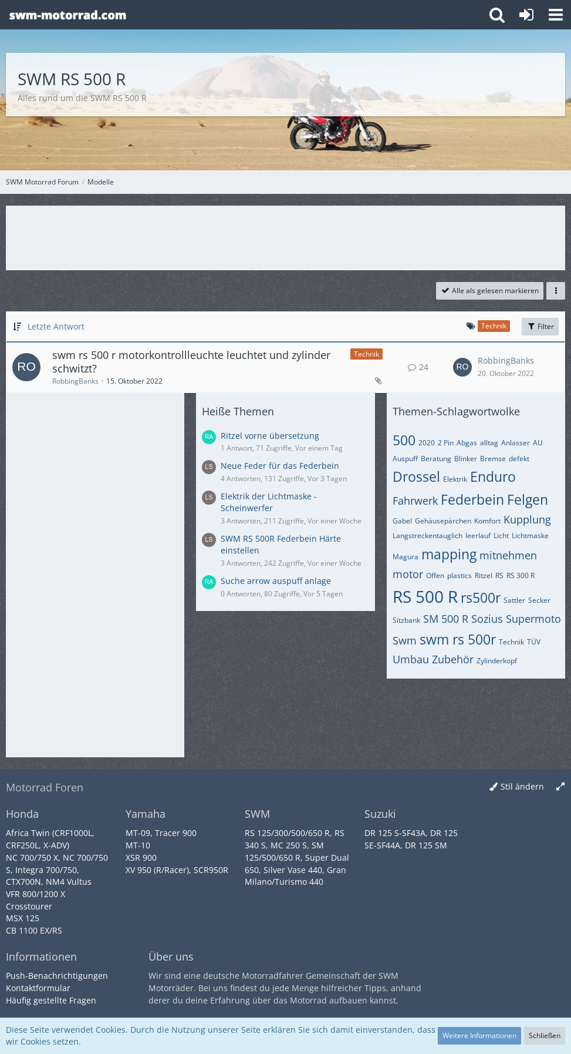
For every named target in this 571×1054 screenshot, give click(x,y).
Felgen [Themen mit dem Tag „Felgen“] (527, 499)
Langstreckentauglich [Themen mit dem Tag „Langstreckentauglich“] (427, 536)
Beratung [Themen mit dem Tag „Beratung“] (436, 459)
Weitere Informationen (479, 1035)
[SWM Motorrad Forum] (67, 14)
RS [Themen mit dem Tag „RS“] (499, 575)
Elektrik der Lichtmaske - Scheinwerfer (269, 502)
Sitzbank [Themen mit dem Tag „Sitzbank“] (406, 620)
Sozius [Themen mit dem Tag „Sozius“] (487, 619)
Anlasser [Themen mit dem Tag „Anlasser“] (515, 443)
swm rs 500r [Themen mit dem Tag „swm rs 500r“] (458, 639)
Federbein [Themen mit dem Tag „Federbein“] (472, 499)
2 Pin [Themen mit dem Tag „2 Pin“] (446, 443)
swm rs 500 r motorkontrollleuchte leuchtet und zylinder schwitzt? (191, 362)
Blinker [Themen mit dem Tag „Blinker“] (465, 459)
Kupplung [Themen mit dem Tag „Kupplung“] (527, 519)
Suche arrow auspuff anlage (276, 580)
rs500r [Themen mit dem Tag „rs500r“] (481, 597)
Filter (540, 326)
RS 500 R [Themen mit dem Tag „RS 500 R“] (425, 596)
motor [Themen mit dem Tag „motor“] (408, 574)
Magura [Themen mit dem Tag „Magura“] (405, 557)
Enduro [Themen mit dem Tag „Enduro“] (493, 476)
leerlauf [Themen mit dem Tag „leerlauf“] (478, 536)
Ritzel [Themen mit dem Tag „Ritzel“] (483, 575)
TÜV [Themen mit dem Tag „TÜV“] (533, 642)
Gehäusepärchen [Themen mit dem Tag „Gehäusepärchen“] (443, 521)
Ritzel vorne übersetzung (270, 435)
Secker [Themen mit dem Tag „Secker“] (539, 600)
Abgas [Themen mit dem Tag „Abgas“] (467, 443)
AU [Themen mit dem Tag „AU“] (538, 443)
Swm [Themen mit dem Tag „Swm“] (405, 640)
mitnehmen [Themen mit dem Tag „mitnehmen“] (508, 555)
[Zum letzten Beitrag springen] (462, 367)
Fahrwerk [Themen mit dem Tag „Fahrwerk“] (415, 501)
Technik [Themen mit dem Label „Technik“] (366, 354)
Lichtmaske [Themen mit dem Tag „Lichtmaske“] (530, 536)
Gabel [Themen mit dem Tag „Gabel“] (402, 521)
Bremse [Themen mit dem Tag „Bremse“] (493, 459)
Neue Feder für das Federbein (280, 465)
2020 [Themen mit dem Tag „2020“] (426, 443)
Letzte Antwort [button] (56, 326)
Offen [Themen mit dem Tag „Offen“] (435, 575)
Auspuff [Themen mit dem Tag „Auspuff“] (405, 459)
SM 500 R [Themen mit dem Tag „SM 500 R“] (445, 619)
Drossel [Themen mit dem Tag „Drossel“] (416, 476)
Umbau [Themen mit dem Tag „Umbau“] (411, 659)
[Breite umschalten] (560, 787)
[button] (555, 14)
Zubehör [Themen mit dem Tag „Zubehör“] (453, 659)
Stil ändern (522, 786)
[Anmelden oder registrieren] (526, 14)
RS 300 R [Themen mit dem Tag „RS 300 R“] (520, 575)
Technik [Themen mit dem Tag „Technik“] (511, 642)
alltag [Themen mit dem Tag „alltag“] (489, 443)
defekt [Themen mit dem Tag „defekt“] (519, 459)
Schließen (544, 1035)
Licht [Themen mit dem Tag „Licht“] (501, 536)
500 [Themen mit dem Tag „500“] (404, 440)
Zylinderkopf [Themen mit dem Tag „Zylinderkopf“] (497, 661)
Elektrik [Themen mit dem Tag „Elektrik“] (455, 479)
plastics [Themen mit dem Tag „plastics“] (459, 575)
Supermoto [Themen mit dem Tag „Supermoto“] (533, 619)
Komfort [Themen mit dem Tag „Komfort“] (487, 521)
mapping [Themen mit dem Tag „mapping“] (449, 554)
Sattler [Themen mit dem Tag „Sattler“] (514, 600)
